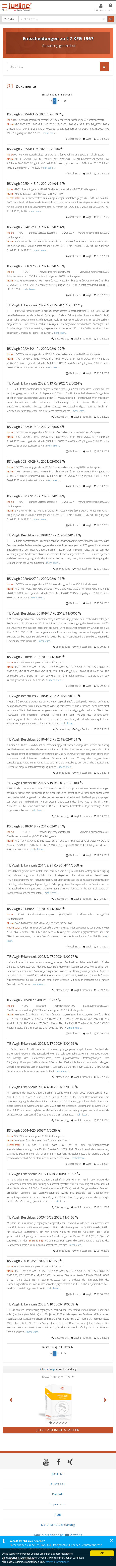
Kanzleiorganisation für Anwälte (58, 1535)
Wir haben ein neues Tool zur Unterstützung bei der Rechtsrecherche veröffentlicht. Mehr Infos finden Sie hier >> (56, 1547)
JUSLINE (58, 1474)
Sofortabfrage (47, 1369)
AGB (58, 1514)
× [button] (111, 1540)
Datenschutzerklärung (58, 1525)
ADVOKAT (58, 1484)
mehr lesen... (50, 133)
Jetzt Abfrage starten (58, 1430)
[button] (11, 1400)
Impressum (58, 1504)
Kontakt (58, 1494)
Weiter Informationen (57, 1562)
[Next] (65, 101)
